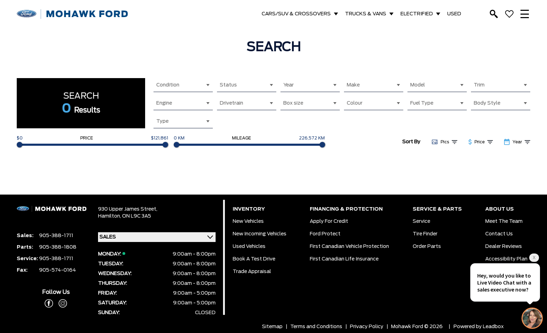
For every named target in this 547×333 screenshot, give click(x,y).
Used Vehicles (249, 246)
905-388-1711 (56, 235)
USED (454, 14)
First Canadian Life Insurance (344, 259)
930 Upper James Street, (127, 209)
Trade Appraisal (252, 271)
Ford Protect (325, 234)
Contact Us (499, 234)
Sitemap (272, 326)
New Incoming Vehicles (259, 234)
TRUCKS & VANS (365, 14)
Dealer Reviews (503, 246)
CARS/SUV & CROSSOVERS (296, 14)
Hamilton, (110, 216)
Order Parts (427, 246)
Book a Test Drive (254, 259)
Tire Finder (425, 234)
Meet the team (504, 221)
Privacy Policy (366, 326)
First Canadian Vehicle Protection (349, 246)
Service (421, 221)
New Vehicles (248, 221)
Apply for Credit (329, 221)
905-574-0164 (57, 270)
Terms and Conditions (316, 326)
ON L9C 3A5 (136, 216)
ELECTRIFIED (416, 14)
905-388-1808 (57, 247)
